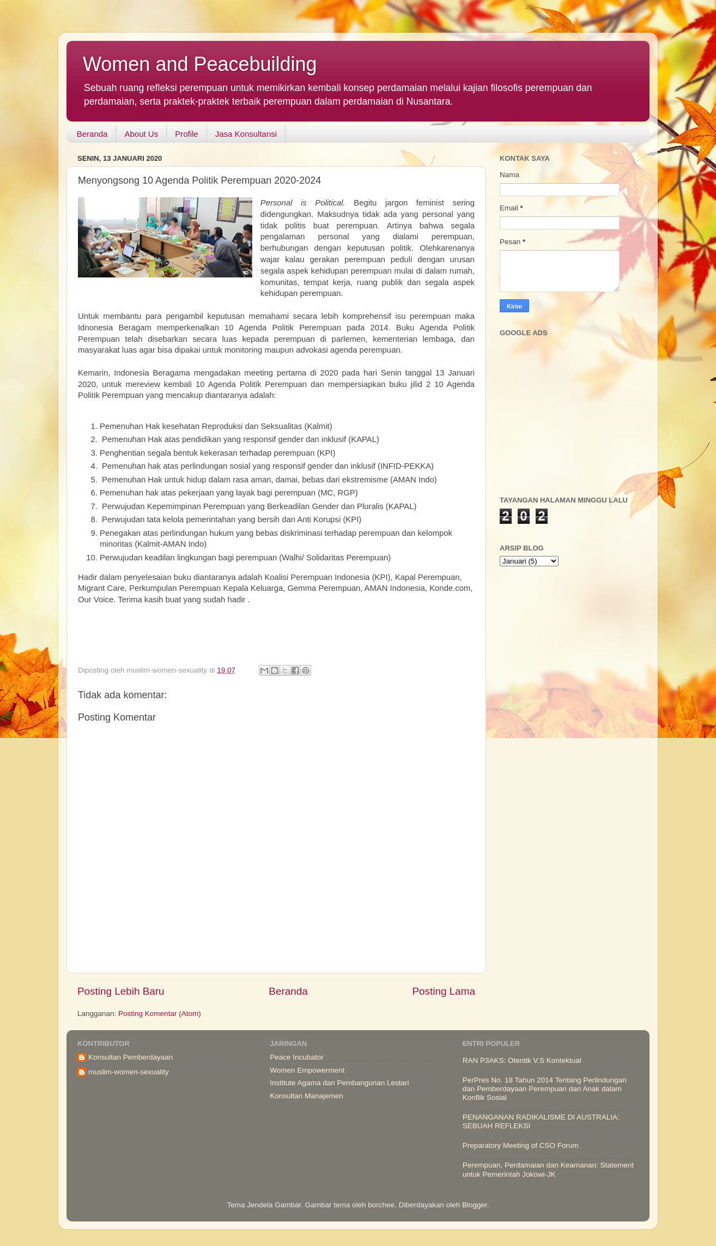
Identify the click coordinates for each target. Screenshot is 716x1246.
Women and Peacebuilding (200, 64)
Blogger (474, 1205)
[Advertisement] (266, 630)
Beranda (92, 133)
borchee (381, 1205)
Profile (186, 133)
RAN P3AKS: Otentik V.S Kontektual (522, 1060)
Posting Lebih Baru (121, 991)
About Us (141, 133)
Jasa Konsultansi (246, 133)
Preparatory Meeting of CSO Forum (521, 1145)
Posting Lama (443, 991)
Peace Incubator (296, 1057)
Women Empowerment (307, 1070)
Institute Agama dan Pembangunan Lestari (339, 1083)
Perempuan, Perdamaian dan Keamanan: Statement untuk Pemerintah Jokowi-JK (548, 1169)
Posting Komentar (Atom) (159, 1013)
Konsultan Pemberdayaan (130, 1057)
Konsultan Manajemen (306, 1096)
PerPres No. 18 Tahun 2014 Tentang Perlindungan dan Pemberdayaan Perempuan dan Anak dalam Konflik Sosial (545, 1089)
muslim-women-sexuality (128, 1072)
